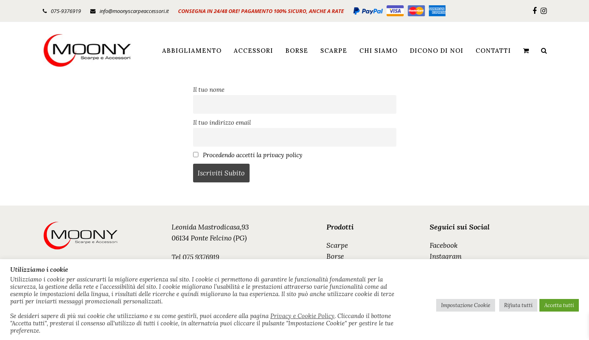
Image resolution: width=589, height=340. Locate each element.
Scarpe (337, 245)
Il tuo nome (208, 89)
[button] (526, 50)
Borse (335, 256)
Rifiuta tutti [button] (518, 305)
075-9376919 (66, 11)
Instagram (446, 256)
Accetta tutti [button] (559, 305)
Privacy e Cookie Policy (302, 316)
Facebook (444, 245)
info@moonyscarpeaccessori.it (134, 11)
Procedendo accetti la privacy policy (252, 155)
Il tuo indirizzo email (222, 122)
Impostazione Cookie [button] (465, 305)
